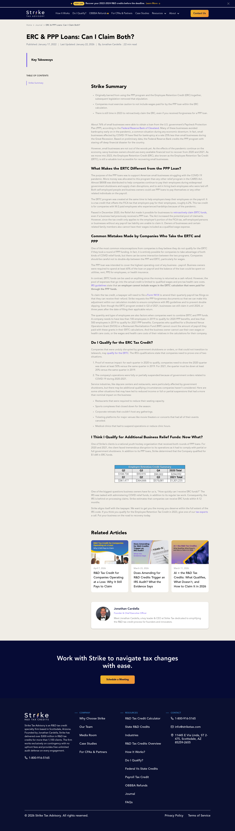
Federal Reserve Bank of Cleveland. (140, 128)
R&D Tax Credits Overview (143, 743)
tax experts (201, 512)
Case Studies (88, 743)
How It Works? (135, 752)
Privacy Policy (174, 815)
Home (29, 25)
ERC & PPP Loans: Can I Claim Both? (63, 25)
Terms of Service (199, 815)
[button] (159, 13)
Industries (131, 735)
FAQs (129, 802)
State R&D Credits (137, 727)
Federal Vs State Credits (141, 768)
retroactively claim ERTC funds (190, 212)
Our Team (86, 727)
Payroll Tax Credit (137, 777)
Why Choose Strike (92, 718)
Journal (38, 25)
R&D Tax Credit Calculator (142, 718)
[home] (35, 13)
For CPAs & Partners (93, 752)
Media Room (88, 735)
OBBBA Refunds (136, 785)
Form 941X (153, 295)
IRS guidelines (98, 285)
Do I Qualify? (134, 760)
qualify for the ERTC (118, 353)
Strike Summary (35, 83)
